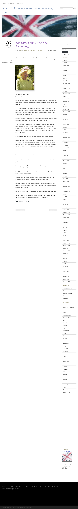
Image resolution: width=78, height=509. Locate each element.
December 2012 (66, 243)
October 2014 (66, 189)
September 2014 (66, 191)
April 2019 (65, 129)
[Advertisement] (67, 421)
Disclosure (20, 3)
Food (64, 335)
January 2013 (66, 240)
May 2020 (65, 116)
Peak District (65, 369)
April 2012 (65, 263)
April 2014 (65, 201)
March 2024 (65, 80)
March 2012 (65, 266)
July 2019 (65, 127)
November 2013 (66, 214)
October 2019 (66, 124)
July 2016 (65, 163)
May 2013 (65, 230)
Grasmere (65, 340)
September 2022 (66, 93)
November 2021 (66, 101)
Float (64, 295)
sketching (65, 379)
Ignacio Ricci (28, 507)
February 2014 (66, 207)
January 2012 (66, 271)
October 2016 (66, 160)
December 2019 (66, 122)
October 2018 (66, 140)
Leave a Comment (53, 50)
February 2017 (66, 155)
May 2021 (65, 106)
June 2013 (65, 227)
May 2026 (65, 60)
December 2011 (66, 274)
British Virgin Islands (67, 315)
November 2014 (66, 186)
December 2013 (66, 212)
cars (64, 320)
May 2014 (65, 199)
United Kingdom (66, 392)
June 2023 (65, 91)
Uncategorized (39, 50)
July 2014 (65, 194)
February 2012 (66, 268)
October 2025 (66, 65)
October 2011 (66, 279)
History (64, 346)
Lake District (65, 348)
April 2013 (65, 232)
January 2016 (66, 170)
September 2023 (66, 88)
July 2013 (65, 225)
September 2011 (66, 281)
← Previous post (20, 210)
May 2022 (65, 96)
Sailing (64, 371)
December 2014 (66, 183)
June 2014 (65, 196)
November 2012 (66, 245)
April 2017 (65, 153)
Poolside (65, 290)
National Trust (66, 361)
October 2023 (66, 85)
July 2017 (65, 150)
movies (64, 356)
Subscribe (65, 52)
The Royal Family (31, 50)
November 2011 (66, 276)
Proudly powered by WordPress (9, 507)
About (4, 3)
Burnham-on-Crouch (67, 317)
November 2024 (66, 73)
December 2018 (66, 134)
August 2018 (65, 142)
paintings (65, 366)
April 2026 (65, 62)
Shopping (65, 376)
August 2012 (65, 253)
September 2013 (66, 219)
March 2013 (65, 235)
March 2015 (65, 178)
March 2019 (65, 132)
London (64, 353)
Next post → (53, 210)
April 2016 (65, 168)
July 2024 (65, 75)
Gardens (65, 338)
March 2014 (65, 204)
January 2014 (66, 209)
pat (21, 50)
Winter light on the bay (67, 288)
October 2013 (66, 217)
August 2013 (65, 222)
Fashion (64, 333)
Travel (64, 387)
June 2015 (65, 176)
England (25, 50)
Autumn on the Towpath (68, 293)
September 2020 (66, 111)
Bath (64, 310)
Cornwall (65, 322)
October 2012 (66, 248)
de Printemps (65, 298)
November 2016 (66, 158)
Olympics (65, 364)
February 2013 (66, 237)
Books (64, 312)
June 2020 (65, 114)
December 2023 (66, 83)
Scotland (65, 374)
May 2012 (65, 261)
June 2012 (65, 258)
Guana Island (65, 343)
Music (64, 358)
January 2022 (66, 98)
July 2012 (65, 256)
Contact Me (11, 3)
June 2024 (65, 78)
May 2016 (65, 165)
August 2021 (65, 104)
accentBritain (11, 8)
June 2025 (65, 67)
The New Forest (66, 382)
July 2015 (65, 173)
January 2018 (66, 147)
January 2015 (66, 181)
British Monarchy (5, 62)
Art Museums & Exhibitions (68, 307)
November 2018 (66, 137)
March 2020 (65, 119)
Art (63, 304)
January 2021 (66, 109)
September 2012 (66, 250)
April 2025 (65, 70)
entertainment (66, 330)
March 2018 (65, 145)
